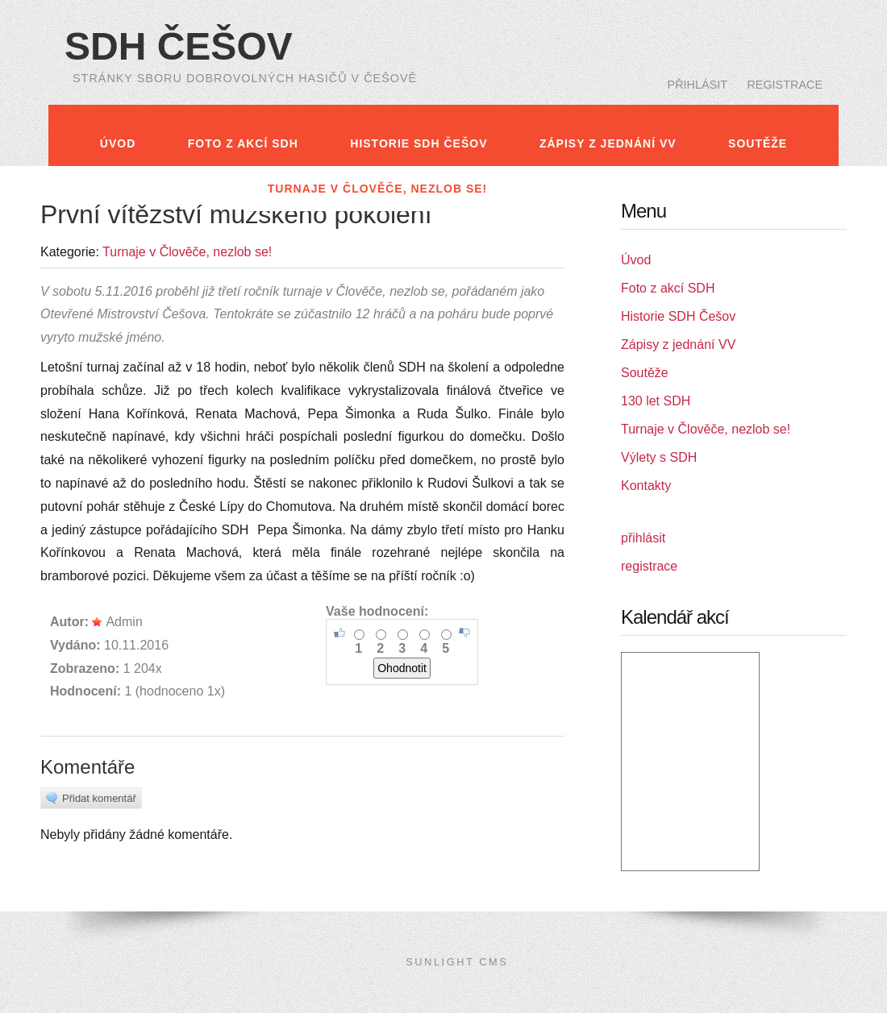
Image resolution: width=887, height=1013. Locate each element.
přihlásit (697, 84)
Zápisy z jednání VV (608, 143)
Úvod (117, 143)
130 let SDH (175, 188)
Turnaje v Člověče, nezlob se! (377, 188)
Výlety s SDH (585, 188)
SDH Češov (179, 46)
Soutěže (757, 143)
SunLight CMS (457, 962)
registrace (784, 84)
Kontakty (716, 188)
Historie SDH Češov (418, 143)
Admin (117, 622)
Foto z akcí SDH (243, 143)
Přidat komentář (91, 798)
